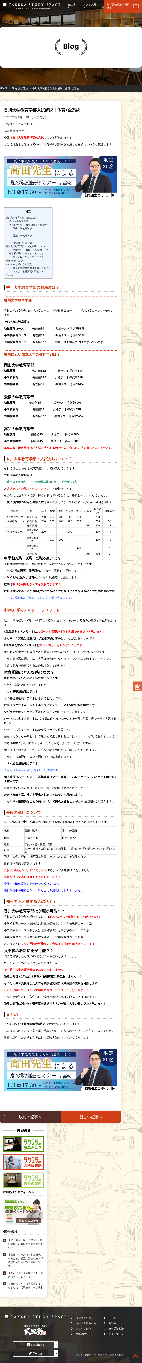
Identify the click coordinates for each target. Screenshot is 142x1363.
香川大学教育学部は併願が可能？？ (32, 267)
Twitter (37, 1353)
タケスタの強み (84, 1318)
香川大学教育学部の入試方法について (26, 246)
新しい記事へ (91, 1116)
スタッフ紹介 (83, 1328)
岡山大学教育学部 (22, 228)
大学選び (23, 88)
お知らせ (114, 1323)
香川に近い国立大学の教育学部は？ (28, 224)
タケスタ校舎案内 (86, 1323)
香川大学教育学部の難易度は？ (22, 217)
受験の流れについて (16, 260)
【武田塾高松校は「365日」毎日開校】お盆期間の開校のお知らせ (25, 1243)
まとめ (9, 275)
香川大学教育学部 (18, 221)
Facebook (37, 1344)
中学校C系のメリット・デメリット (27, 253)
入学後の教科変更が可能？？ (28, 271)
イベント (114, 1318)
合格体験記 (82, 1334)
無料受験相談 (116, 1328)
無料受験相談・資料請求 (137, 686)
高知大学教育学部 (22, 242)
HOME (4, 88)
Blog (14, 88)
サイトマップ (116, 1334)
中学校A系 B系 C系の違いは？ (30, 249)
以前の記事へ (30, 1116)
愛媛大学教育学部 (22, 235)
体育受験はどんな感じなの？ (28, 257)
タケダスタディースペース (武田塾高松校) (103, 1354)
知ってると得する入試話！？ (21, 264)
